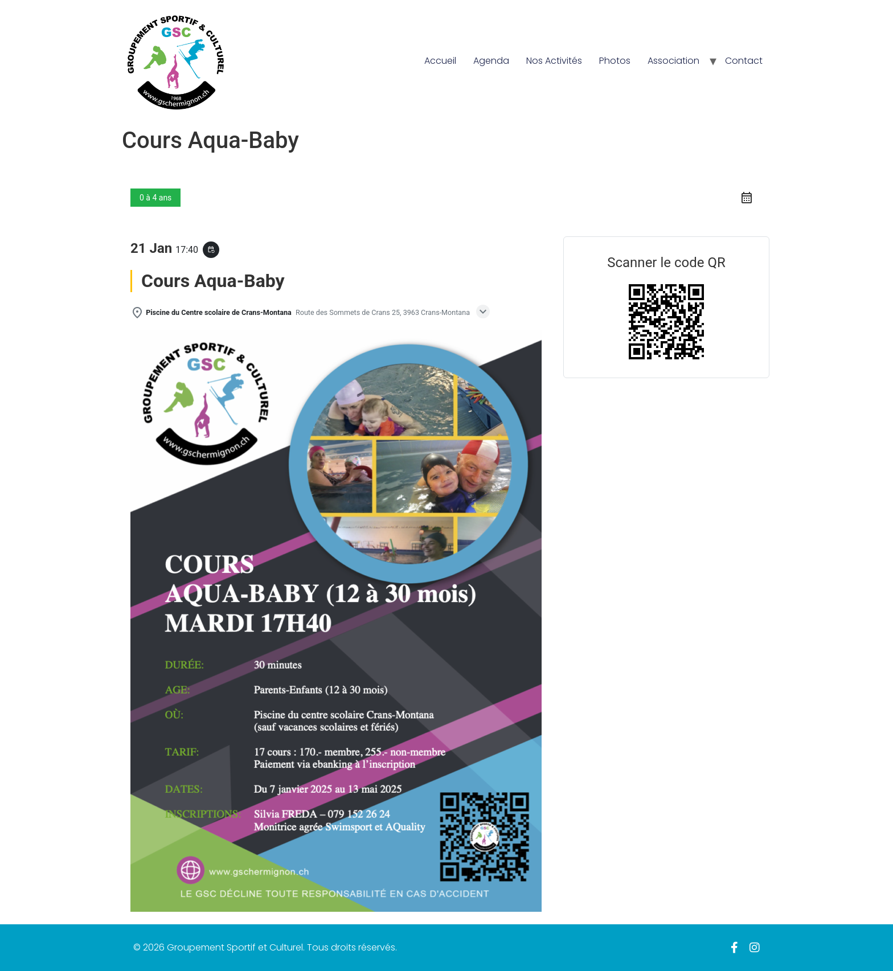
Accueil (440, 60)
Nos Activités (554, 60)
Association (673, 60)
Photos (614, 60)
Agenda (491, 60)
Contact (744, 60)
